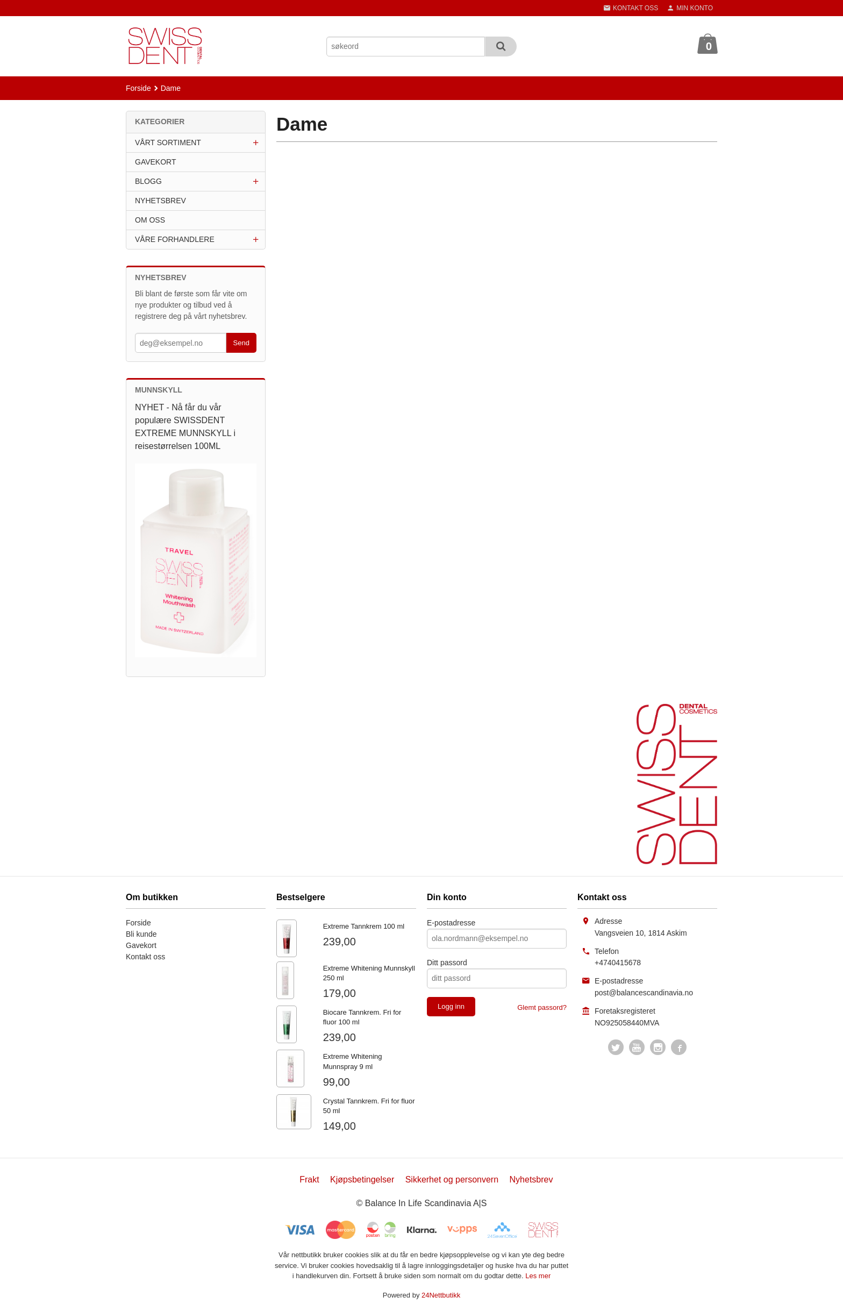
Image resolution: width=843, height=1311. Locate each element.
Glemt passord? (542, 1007)
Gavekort (141, 945)
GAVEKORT (155, 162)
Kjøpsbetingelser (362, 1179)
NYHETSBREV (160, 200)
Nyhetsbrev (531, 1179)
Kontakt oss (145, 956)
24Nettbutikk (441, 1295)
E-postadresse (451, 922)
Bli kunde (141, 934)
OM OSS (150, 220)
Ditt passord (447, 962)
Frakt (309, 1179)
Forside (138, 88)
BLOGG (148, 181)
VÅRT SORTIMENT (168, 142)
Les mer (538, 1276)
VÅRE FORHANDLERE (175, 239)
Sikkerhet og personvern (451, 1179)
